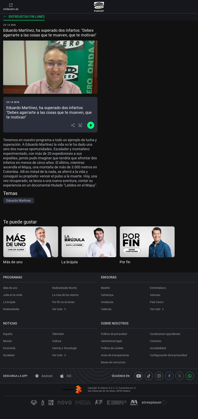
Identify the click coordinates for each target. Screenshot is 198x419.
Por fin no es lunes (63, 302)
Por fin (125, 262)
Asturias (155, 295)
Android (43, 376)
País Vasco (157, 302)
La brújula (69, 262)
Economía (9, 348)
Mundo (7, 341)
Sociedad (8, 355)
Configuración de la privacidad (168, 355)
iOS (65, 376)
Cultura (56, 341)
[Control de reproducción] (90, 125)
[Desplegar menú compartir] (73, 125)
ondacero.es (10, 7)
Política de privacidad (114, 334)
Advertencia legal (111, 341)
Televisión (58, 334)
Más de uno (12, 262)
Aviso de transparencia (115, 355)
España (7, 334)
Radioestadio (11, 309)
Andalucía (107, 302)
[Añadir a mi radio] (80, 125)
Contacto (155, 341)
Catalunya (107, 295)
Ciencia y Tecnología (64, 348)
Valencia (106, 309)
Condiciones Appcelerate (165, 334)
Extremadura (158, 287)
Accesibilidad (158, 348)
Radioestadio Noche (64, 287)
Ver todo (59, 309)
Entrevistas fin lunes (24, 17)
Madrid (105, 287)
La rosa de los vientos (65, 295)
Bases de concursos (113, 362)
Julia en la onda (12, 295)
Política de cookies (112, 348)
